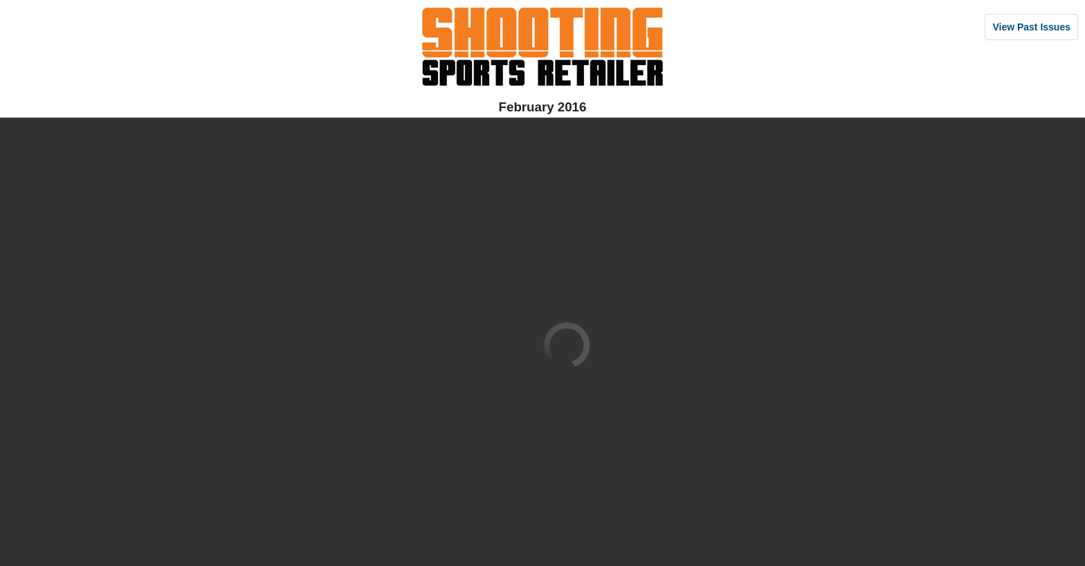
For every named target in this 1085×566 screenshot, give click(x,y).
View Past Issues (1031, 27)
